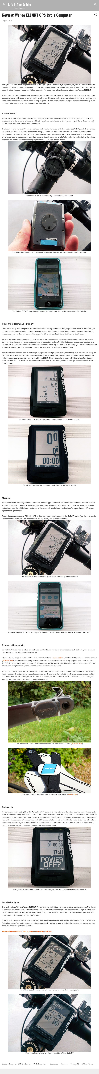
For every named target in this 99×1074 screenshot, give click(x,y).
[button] (95, 15)
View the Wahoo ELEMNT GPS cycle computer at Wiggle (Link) (27, 931)
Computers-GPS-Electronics (19, 1064)
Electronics (54, 1064)
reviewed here (58, 658)
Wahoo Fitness (87, 1064)
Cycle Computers (39, 1064)
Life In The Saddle (19, 4)
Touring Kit (75, 1064)
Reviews (64, 1064)
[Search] (95, 4)
